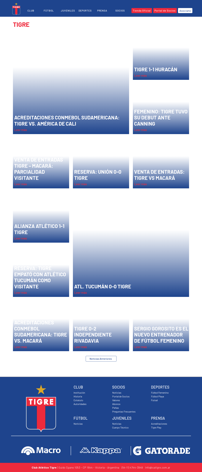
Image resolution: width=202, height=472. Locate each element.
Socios (120, 10)
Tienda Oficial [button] (142, 10)
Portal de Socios (121, 396)
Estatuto (78, 400)
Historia (78, 396)
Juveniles (68, 10)
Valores (116, 400)
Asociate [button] (185, 10)
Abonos (116, 403)
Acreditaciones (159, 423)
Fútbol (49, 10)
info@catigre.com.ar (157, 467)
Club (30, 10)
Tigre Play (156, 427)
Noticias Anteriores (101, 358)
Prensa (102, 10)
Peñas (115, 407)
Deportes (85, 10)
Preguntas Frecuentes (124, 411)
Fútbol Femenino (160, 392)
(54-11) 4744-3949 (132, 467)
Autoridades (80, 403)
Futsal (154, 400)
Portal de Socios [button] (164, 10)
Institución (79, 392)
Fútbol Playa (157, 396)
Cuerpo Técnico (120, 427)
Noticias (78, 423)
